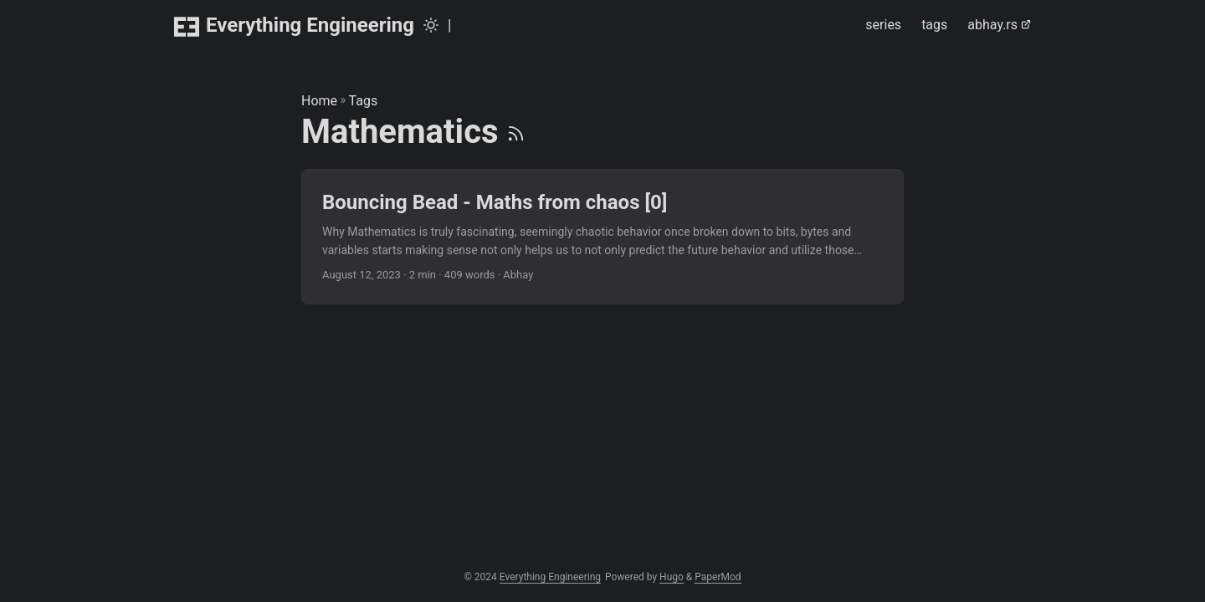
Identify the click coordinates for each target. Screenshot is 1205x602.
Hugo (671, 577)
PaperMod (718, 577)
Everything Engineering (294, 26)
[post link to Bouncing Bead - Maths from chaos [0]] (602, 237)
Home (319, 101)
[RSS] (516, 131)
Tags (363, 101)
